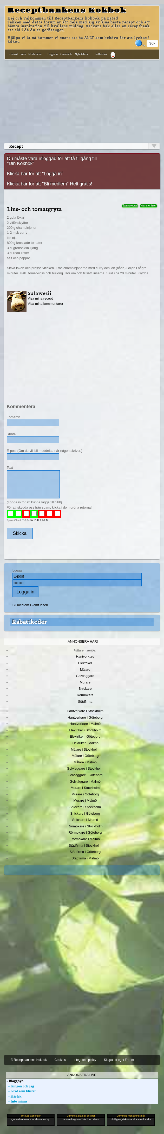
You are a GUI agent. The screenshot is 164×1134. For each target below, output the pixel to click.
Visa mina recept (40, 298)
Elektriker (85, 663)
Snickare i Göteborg (85, 813)
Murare (85, 682)
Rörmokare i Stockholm (85, 826)
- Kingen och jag (20, 1086)
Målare (85, 669)
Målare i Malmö (85, 762)
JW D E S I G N (38, 520)
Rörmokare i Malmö (85, 839)
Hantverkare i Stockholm (85, 711)
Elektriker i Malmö (85, 743)
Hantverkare (85, 656)
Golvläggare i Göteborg (85, 775)
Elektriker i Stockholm (85, 730)
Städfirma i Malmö (85, 858)
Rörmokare (85, 695)
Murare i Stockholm (85, 788)
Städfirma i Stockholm (85, 845)
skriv (23, 54)
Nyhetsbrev (82, 54)
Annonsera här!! (82, 1075)
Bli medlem (20, 605)
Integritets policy (85, 1060)
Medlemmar (35, 54)
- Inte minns (16, 1101)
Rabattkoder (29, 621)
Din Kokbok (100, 54)
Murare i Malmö (85, 800)
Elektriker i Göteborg (85, 736)
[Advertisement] (82, 100)
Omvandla (66, 54)
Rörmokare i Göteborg (85, 832)
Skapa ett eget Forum (119, 1060)
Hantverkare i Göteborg (85, 717)
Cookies (60, 1060)
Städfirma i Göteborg (85, 852)
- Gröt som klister (21, 1091)
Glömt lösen (39, 605)
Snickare (84, 688)
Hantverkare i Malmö (85, 724)
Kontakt (13, 54)
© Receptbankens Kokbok (29, 1060)
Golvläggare (85, 676)
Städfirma (85, 702)
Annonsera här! (83, 641)
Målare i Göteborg (85, 756)
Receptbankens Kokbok (67, 10)
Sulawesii (39, 293)
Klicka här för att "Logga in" (35, 173)
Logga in (53, 54)
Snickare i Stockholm (85, 807)
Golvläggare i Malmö (85, 781)
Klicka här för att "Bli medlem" (38, 183)
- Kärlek (14, 1096)
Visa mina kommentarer (45, 304)
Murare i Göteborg (85, 794)
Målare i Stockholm (85, 749)
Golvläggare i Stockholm (85, 768)
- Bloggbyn (14, 1081)
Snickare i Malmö (85, 820)
